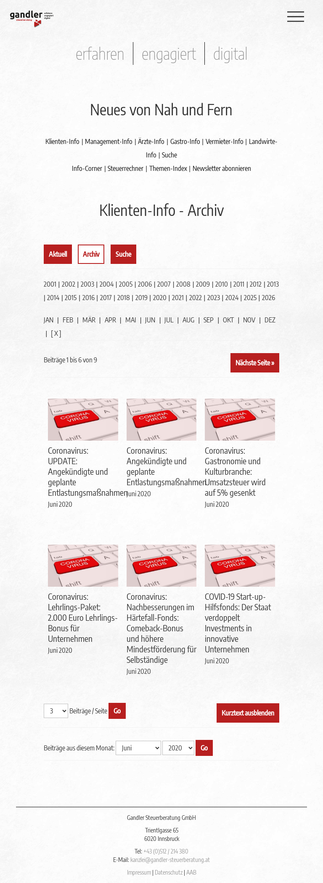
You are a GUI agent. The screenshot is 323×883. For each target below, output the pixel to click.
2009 (203, 284)
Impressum (139, 872)
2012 (256, 284)
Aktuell (58, 254)
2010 (221, 284)
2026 (268, 297)
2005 (125, 284)
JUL (168, 320)
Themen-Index (168, 168)
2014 (53, 297)
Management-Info (108, 141)
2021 (178, 297)
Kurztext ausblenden (248, 713)
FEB (68, 320)
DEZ (270, 320)
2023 (213, 297)
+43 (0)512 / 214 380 (165, 851)
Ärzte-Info (151, 141)
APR (110, 320)
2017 (106, 297)
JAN (48, 320)
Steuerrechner (125, 168)
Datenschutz (169, 872)
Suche (169, 155)
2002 (68, 284)
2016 (88, 297)
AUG (188, 320)
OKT (228, 320)
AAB (191, 872)
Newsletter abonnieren (222, 168)
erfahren (100, 53)
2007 (164, 284)
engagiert (169, 53)
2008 (183, 284)
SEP (209, 320)
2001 (50, 284)
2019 (141, 297)
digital (230, 53)
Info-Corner (87, 168)
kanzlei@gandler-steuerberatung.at (170, 859)
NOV (249, 320)
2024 (231, 297)
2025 (250, 297)
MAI (130, 320)
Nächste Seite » (255, 363)
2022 (195, 297)
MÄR (88, 320)
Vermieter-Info (225, 141)
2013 (273, 284)
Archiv (91, 254)
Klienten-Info (62, 141)
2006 (145, 284)
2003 (87, 284)
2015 (71, 297)
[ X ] (56, 333)
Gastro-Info (185, 141)
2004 (107, 284)
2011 (238, 284)
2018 (123, 297)
